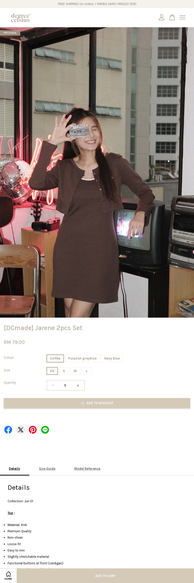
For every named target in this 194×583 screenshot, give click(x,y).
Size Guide (47, 468)
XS (52, 371)
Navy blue (112, 358)
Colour (9, 357)
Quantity (10, 382)
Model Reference (87, 468)
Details (14, 468)
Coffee (55, 358)
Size (7, 370)
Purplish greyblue (82, 358)
